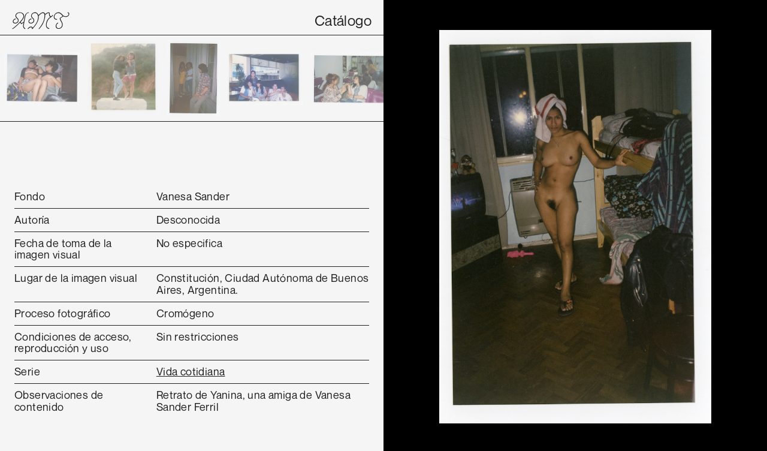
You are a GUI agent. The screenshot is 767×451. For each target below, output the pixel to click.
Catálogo (343, 20)
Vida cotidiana (190, 371)
